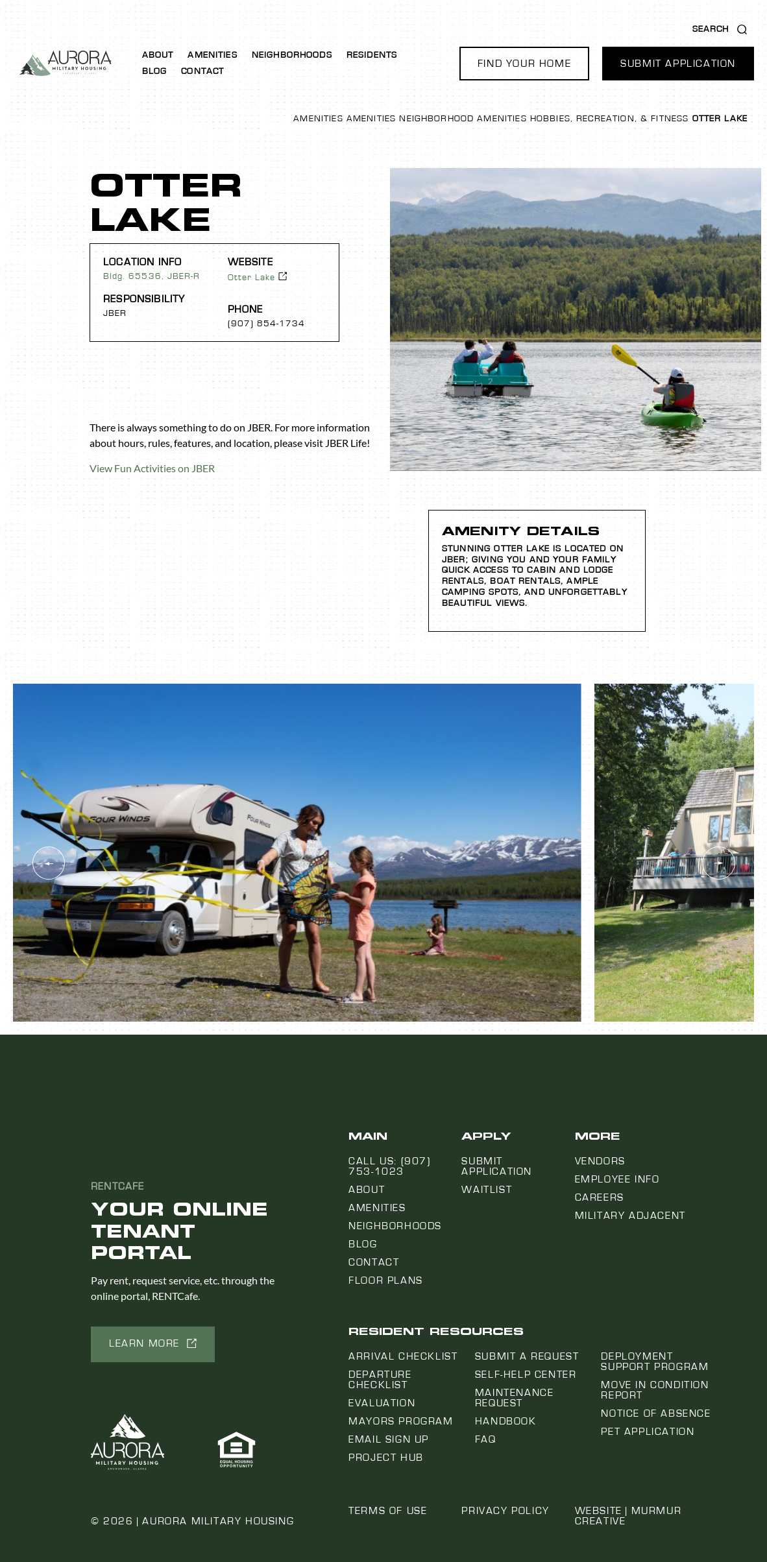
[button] (524, 63)
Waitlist (486, 1189)
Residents (372, 55)
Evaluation (381, 1403)
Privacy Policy (505, 1511)
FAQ (485, 1439)
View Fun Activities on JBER (152, 468)
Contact (202, 71)
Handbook (506, 1421)
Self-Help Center (526, 1374)
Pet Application (647, 1431)
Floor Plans (385, 1280)
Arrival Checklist (402, 1356)
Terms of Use (387, 1511)
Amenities (212, 55)
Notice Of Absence (656, 1413)
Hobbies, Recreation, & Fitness (609, 118)
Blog (154, 71)
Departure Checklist (379, 1379)
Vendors (600, 1161)
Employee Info (617, 1179)
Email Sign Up (388, 1439)
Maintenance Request (514, 1398)
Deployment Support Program (655, 1361)
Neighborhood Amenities (462, 118)
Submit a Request (527, 1356)
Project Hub (386, 1457)
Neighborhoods (292, 55)
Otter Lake (252, 277)
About (158, 55)
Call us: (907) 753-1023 (389, 1166)
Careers (599, 1197)
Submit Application (496, 1166)
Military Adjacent (630, 1215)
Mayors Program (400, 1421)
